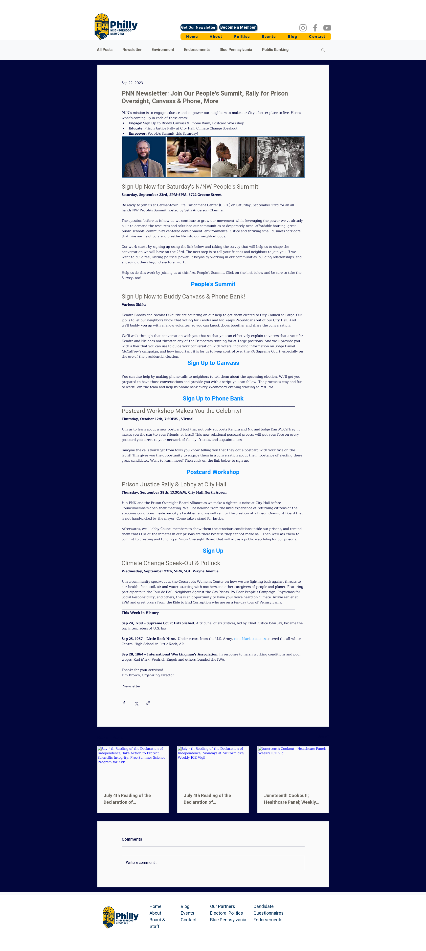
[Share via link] (148, 703)
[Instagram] (303, 28)
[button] (242, 36)
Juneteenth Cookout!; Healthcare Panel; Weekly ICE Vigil (290, 799)
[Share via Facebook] (124, 703)
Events (187, 913)
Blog (185, 906)
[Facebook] (315, 28)
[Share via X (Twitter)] (136, 703)
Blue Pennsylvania (236, 49)
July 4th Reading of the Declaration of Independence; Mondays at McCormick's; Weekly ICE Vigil (211, 799)
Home (155, 906)
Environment (163, 49)
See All (323, 737)
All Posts (104, 49)
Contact (189, 920)
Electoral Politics (226, 913)
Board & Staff (157, 923)
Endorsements (197, 49)
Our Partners (222, 906)
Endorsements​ (268, 920)
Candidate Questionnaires (268, 910)
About (155, 913)
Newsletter (132, 49)
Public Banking (275, 49)
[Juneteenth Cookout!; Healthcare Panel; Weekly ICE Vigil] (293, 766)
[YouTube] (327, 28)
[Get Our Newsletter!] (198, 27)
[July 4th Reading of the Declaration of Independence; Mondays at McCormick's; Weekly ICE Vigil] (213, 766)
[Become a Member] (238, 27)
